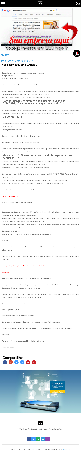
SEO (5, 55)
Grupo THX (66, 449)
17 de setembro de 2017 (17, 61)
